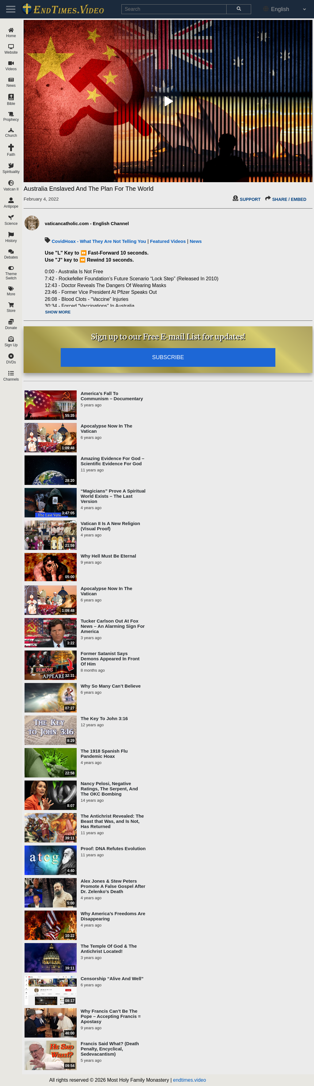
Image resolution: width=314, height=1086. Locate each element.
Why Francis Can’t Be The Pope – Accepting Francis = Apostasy (111, 1016)
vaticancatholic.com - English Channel (87, 223)
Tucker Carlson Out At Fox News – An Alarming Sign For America (113, 626)
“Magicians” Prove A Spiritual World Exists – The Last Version (113, 496)
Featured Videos (168, 241)
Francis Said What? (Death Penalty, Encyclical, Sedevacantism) (110, 1049)
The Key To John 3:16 (104, 718)
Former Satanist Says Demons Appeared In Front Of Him (110, 658)
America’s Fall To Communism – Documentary (112, 396)
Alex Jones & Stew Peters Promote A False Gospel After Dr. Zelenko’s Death (113, 886)
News (196, 241)
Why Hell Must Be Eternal (108, 555)
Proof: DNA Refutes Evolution (113, 848)
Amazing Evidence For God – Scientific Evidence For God (112, 461)
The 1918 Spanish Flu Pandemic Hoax (104, 753)
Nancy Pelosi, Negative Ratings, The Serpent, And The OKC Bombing (109, 788)
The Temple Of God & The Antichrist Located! (109, 948)
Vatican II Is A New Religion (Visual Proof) (110, 526)
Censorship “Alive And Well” (112, 978)
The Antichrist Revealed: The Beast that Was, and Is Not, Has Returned (112, 821)
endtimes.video (189, 1080)
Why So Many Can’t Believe (111, 686)
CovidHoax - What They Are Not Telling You (99, 241)
